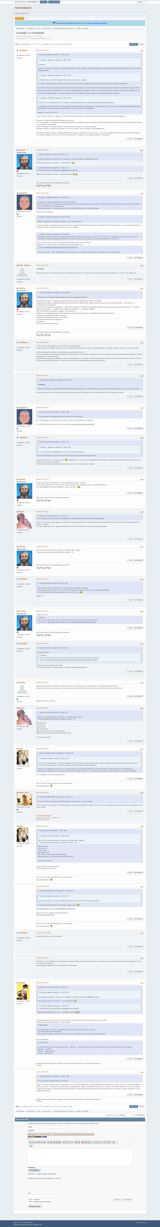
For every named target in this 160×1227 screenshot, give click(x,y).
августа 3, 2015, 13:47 (42, 437)
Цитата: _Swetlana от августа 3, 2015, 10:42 (54, 292)
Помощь (138, 1222)
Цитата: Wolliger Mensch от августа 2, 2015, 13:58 (56, 753)
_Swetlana (23, 50)
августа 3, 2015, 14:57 (42, 708)
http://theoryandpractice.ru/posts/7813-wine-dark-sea (61, 247)
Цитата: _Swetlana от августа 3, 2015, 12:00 (56, 60)
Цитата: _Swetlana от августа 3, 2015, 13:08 (54, 197)
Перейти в (110, 1115)
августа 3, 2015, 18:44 (42, 886)
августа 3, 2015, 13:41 (42, 375)
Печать (141, 44)
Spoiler (39, 596)
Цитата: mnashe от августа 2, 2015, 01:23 (55, 758)
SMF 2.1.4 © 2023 (18, 1222)
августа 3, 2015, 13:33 (42, 288)
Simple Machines (28, 1222)
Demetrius (23, 193)
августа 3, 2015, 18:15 (42, 748)
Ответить (133, 44)
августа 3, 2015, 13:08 (42, 50)
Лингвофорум (23, 7)
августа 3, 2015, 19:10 (42, 957)
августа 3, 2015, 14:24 (42, 611)
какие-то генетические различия (83, 424)
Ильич (21, 512)
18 (64, 44)
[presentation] (45, 1187)
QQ (129, 139)
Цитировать (137, 139)
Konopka (70, 28)
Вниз (17, 44)
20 (68, 44)
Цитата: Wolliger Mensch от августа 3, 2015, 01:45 (56, 891)
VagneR (22, 983)
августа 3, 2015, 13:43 (42, 407)
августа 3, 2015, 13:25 (42, 193)
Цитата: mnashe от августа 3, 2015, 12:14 (53, 516)
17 (61, 44)
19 (66, 44)
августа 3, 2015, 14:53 (42, 682)
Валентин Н (24, 792)
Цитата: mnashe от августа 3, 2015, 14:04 (53, 583)
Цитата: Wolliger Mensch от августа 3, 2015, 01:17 (56, 797)
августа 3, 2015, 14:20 (42, 579)
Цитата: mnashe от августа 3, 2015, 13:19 (53, 987)
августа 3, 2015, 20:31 (42, 1071)
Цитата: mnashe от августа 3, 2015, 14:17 (53, 712)
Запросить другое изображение (46, 1174)
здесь (83, 23)
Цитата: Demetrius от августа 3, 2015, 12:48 (54, 1076)
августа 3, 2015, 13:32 (42, 265)
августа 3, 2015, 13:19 (42, 150)
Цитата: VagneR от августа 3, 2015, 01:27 (55, 896)
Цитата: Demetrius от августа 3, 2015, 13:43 (54, 442)
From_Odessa (25, 265)
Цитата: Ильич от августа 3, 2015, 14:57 (53, 830)
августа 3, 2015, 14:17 (42, 546)
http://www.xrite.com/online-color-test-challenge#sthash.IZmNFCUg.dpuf (72, 622)
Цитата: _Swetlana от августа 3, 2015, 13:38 (54, 412)
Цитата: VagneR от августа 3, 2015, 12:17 (53, 154)
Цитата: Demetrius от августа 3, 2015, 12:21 (54, 54)
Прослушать (32, 1174)
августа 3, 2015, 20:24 (42, 982)
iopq (20, 749)
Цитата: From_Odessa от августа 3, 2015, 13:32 (55, 380)
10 (44, 44)
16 (59, 44)
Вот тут (38, 550)
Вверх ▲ (144, 1222)
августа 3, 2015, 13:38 (42, 342)
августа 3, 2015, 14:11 (42, 511)
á (28, 1139)
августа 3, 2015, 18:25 (42, 826)
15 (57, 44)
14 (55, 44)
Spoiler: (40, 112)
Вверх (17, 1106)
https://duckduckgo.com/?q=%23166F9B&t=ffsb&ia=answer (55, 909)
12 (50, 44)
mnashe (22, 150)
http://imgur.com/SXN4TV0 (45, 915)
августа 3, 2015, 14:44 (42, 643)
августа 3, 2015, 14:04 (42, 479)
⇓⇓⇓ (56, 112)
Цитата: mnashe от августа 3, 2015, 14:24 (53, 648)
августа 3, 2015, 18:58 (44, 932)
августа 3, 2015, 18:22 (42, 792)
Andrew (22, 682)
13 (52, 44)
